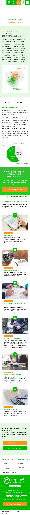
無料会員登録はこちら (15, 189)
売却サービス (22, 459)
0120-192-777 (16, 496)
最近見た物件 (8, 3)
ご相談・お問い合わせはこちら (15, 448)
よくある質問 (5, 468)
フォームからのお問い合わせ (15, 504)
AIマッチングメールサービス (10, 472)
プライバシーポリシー (21, 468)
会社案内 (4, 464)
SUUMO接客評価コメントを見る (15, 22)
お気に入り (14, 3)
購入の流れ (20, 464)
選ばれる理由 (6, 459)
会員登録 (18, 3)
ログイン (23, 3)
